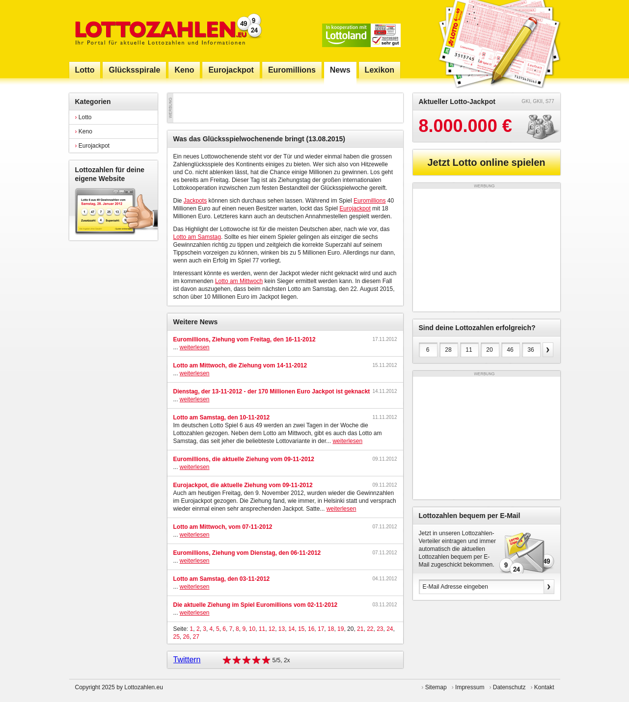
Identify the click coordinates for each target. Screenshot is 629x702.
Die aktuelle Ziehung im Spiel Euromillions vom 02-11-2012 (255, 604)
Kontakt (544, 687)
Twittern (187, 659)
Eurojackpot (92, 145)
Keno (83, 131)
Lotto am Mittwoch (239, 281)
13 (281, 628)
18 (331, 628)
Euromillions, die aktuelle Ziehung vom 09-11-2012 (243, 459)
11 (262, 628)
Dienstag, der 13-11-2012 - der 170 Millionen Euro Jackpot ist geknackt (271, 391)
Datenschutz (509, 687)
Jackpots (195, 200)
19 (340, 628)
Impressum (469, 687)
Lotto (83, 117)
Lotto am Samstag (197, 237)
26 (186, 636)
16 (311, 628)
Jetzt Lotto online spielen (486, 162)
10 (252, 628)
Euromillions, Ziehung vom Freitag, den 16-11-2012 (244, 339)
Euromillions (369, 200)
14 (291, 628)
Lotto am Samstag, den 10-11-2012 (221, 417)
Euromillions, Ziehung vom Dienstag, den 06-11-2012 (247, 552)
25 (176, 636)
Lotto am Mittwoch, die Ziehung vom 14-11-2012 (240, 365)
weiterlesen (195, 347)
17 (321, 628)
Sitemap (436, 687)
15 (301, 628)
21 (360, 628)
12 (272, 628)
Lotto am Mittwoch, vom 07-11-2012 (223, 526)
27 (196, 636)
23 (380, 628)
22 (370, 628)
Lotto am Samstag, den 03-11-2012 (221, 578)
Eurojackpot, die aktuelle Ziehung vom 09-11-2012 (243, 485)
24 (389, 628)
